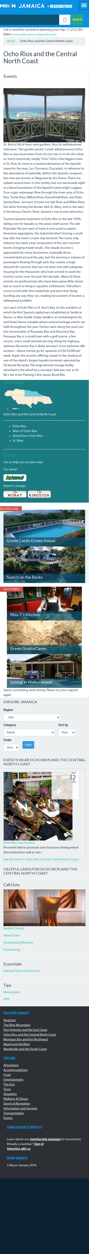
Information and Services (20, 1108)
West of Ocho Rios (25, 431)
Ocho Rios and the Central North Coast (29, 414)
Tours (7, 1089)
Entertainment (13, 1080)
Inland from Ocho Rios (28, 436)
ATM (6, 999)
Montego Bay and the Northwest (25, 1039)
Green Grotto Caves (28, 648)
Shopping (10, 1094)
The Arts (9, 1084)
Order (7, 740)
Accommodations (15, 1070)
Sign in (38, 1144)
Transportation (13, 1113)
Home (11, 41)
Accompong (11, 950)
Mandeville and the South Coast (25, 1049)
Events (8, 1118)
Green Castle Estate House (31, 540)
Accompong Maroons (18, 942)
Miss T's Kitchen (25, 614)
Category (9, 725)
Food (7, 1075)
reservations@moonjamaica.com (34, 34)
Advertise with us (19, 1149)
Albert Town (11, 935)
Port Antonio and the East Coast (25, 1030)
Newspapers (11, 992)
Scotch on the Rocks (25, 577)
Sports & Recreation (16, 1104)
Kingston (9, 1020)
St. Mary (18, 441)
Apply (28, 744)
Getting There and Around (21, 971)
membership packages (45, 1139)
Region (8, 710)
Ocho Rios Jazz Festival (19, 843)
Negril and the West (16, 1044)
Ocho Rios (19, 426)
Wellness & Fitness (15, 1099)
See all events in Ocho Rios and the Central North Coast (41, 859)
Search (77, 19)
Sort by (63, 725)
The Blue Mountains (17, 1025)
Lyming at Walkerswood (31, 682)
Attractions (11, 1065)
